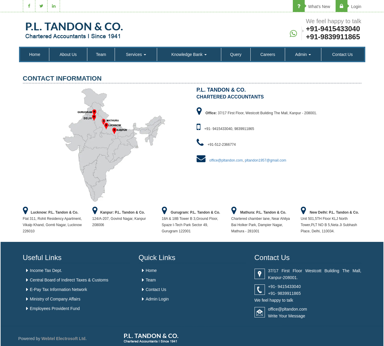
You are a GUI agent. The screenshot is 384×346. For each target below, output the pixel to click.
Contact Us (342, 54)
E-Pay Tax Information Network (58, 289)
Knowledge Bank (189, 54)
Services (136, 54)
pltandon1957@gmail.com (265, 160)
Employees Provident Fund (55, 308)
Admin (303, 54)
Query (235, 54)
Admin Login (157, 299)
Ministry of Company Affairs (55, 299)
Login (348, 6)
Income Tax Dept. (46, 270)
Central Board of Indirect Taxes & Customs (69, 280)
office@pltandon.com (226, 160)
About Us (68, 54)
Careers (267, 54)
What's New (311, 6)
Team (101, 54)
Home (34, 54)
